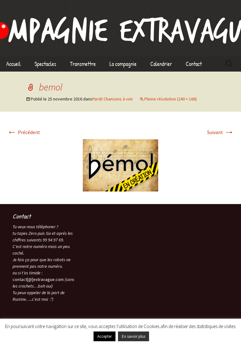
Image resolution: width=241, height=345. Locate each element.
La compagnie (123, 64)
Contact (194, 64)
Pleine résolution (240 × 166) (170, 99)
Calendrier (161, 64)
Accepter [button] (104, 336)
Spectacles (45, 64)
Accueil (13, 64)
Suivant (220, 132)
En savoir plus (133, 336)
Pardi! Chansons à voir (112, 99)
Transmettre (83, 64)
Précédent (23, 132)
